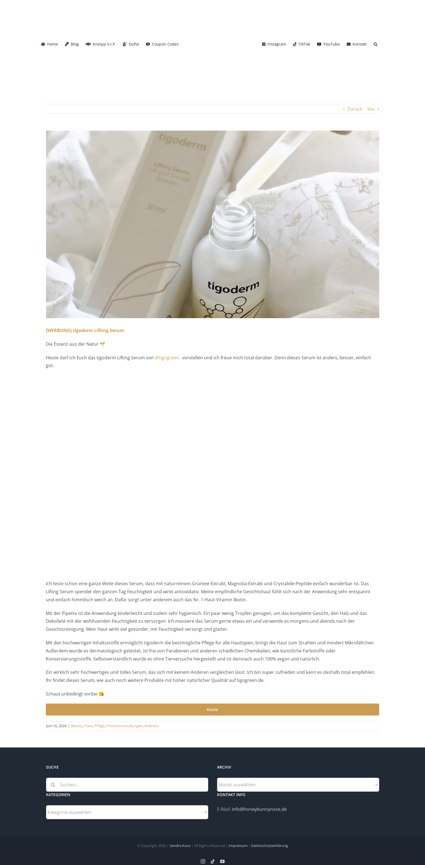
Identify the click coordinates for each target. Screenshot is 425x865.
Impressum (238, 845)
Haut (88, 725)
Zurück (355, 109)
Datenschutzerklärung (269, 845)
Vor (371, 109)
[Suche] (53, 785)
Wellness (151, 725)
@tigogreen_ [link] (168, 358)
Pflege (99, 725)
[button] (375, 43)
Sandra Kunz (180, 845)
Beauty (77, 725)
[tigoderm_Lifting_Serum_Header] (212, 224)
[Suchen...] (127, 785)
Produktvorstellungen (124, 725)
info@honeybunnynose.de (259, 809)
